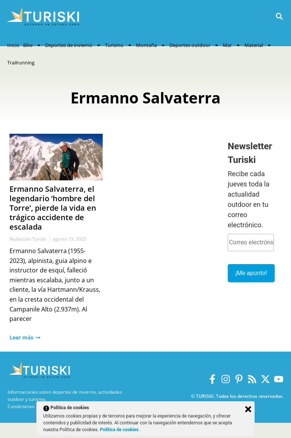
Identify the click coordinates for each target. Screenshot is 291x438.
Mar (232, 45)
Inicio (13, 45)
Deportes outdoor (194, 45)
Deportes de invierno (73, 45)
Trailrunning (20, 62)
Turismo (118, 45)
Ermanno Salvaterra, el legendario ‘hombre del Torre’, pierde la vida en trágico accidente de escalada (52, 208)
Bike (32, 45)
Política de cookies (120, 429)
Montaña (151, 45)
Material (258, 45)
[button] (279, 16)
